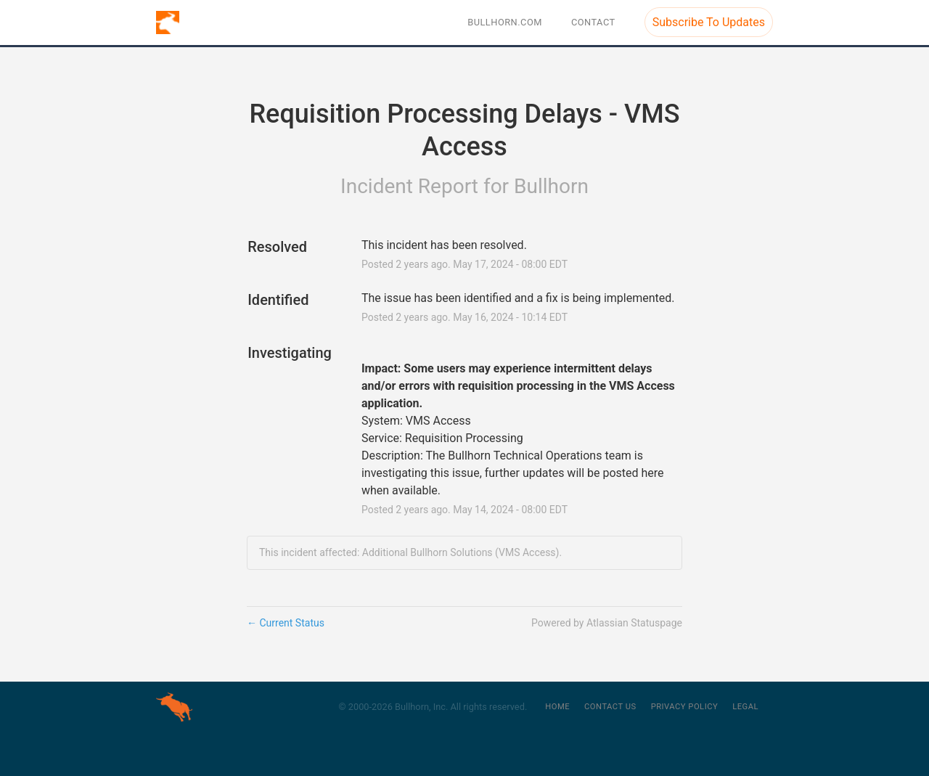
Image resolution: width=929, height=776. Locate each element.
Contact (593, 22)
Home (557, 706)
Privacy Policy (685, 706)
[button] (708, 22)
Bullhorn (551, 186)
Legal (745, 706)
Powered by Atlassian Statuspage (606, 623)
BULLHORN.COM (504, 22)
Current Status (285, 623)
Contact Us (610, 706)
